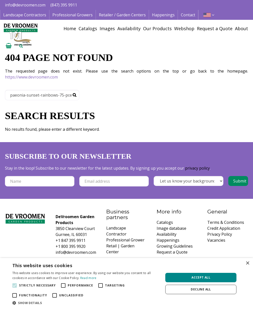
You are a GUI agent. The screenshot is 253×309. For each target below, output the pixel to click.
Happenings (168, 240)
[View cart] (8, 46)
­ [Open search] (21, 46)
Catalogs (165, 222)
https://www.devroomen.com (31, 77)
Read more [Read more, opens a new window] (88, 278)
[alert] (126, 283)
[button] (85, 302)
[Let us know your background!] (188, 181)
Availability (166, 234)
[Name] (39, 181)
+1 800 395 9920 (70, 246)
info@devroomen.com (25, 4)
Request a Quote (172, 252)
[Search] (42, 95)
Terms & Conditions (225, 222)
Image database (171, 228)
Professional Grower (125, 240)
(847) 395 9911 (63, 4)
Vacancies (216, 240)
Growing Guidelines (175, 246)
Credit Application (223, 228)
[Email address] (114, 181)
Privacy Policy (219, 234)
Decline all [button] (201, 289)
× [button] (247, 263)
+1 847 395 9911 (70, 240)
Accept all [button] (200, 277)
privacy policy (197, 168)
